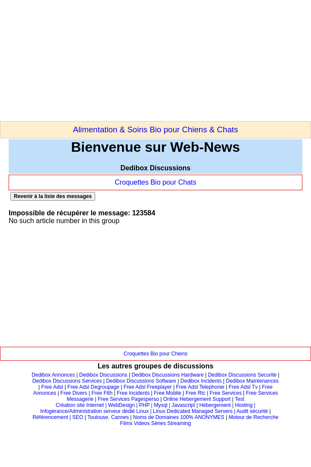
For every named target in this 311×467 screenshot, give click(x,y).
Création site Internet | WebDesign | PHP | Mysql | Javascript (125, 405)
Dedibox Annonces (53, 375)
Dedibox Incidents (200, 381)
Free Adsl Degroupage (93, 387)
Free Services (226, 393)
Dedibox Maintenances (252, 381)
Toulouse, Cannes (108, 417)
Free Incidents (133, 393)
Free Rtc (195, 393)
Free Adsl (52, 387)
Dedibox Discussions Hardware (167, 375)
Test (239, 399)
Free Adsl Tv (243, 387)
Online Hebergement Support (197, 399)
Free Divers (74, 393)
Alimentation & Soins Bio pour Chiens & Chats (155, 129)
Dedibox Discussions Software (141, 381)
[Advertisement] (101, 60)
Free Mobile (167, 393)
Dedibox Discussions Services (67, 381)
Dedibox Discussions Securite (242, 375)
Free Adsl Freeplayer (148, 387)
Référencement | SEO (58, 417)
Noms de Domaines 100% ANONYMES (178, 417)
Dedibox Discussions (103, 375)
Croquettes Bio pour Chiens (155, 354)
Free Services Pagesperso (128, 399)
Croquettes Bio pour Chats (155, 182)
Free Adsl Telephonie (200, 387)
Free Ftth (101, 393)
